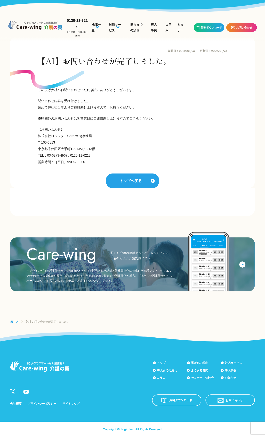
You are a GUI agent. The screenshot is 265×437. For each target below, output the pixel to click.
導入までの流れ (167, 370)
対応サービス (233, 363)
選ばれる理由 (199, 363)
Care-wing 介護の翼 (35, 25)
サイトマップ (71, 403)
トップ (161, 363)
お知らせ (230, 377)
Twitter (12, 391)
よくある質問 (199, 370)
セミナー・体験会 (202, 377)
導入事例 (230, 370)
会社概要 (16, 403)
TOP (17, 321)
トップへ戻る (131, 181)
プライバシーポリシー (42, 403)
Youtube (26, 392)
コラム (161, 377)
